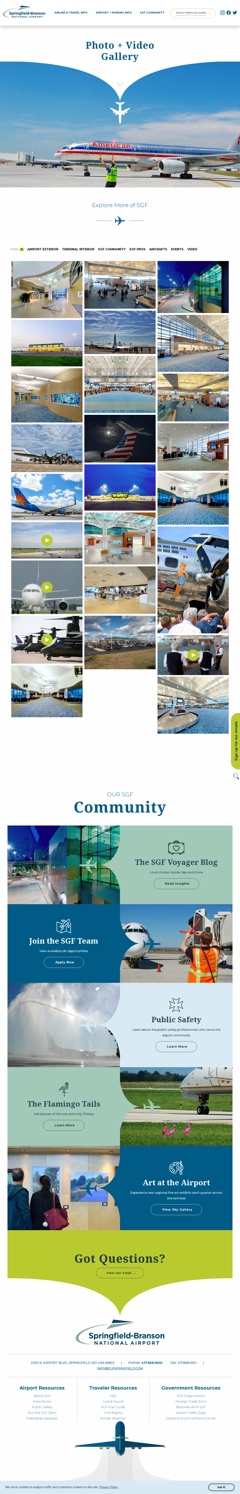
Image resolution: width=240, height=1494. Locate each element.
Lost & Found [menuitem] (113, 1401)
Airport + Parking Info (115, 12)
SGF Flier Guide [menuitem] (113, 1407)
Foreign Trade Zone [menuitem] (191, 1401)
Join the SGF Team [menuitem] (42, 1413)
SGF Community (154, 12)
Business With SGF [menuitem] (191, 1407)
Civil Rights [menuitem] (113, 1413)
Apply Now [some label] (64, 962)
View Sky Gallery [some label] (177, 1209)
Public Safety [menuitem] (42, 1407)
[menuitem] (72, 12)
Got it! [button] (221, 1487)
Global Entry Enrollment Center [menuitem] (191, 1418)
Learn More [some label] (177, 1046)
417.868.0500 (151, 1363)
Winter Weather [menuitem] (113, 1418)
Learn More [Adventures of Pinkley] (65, 1125)
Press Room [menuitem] (42, 1401)
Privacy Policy (109, 1487)
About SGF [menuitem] (42, 1396)
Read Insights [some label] (177, 883)
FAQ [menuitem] (113, 1396)
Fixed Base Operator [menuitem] (42, 1418)
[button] (119, 1487)
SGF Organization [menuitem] (191, 1396)
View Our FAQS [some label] (121, 1273)
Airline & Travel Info (72, 12)
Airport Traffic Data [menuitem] (191, 1413)
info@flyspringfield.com (120, 1368)
